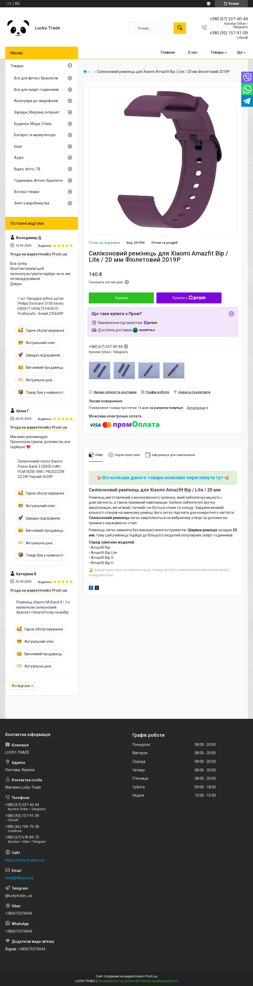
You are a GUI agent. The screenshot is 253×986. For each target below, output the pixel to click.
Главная (168, 52)
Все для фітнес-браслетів (36, 78)
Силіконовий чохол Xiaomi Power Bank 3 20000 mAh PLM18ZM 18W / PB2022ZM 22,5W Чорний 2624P (41, 469)
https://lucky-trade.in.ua (24, 860)
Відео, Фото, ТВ (27, 169)
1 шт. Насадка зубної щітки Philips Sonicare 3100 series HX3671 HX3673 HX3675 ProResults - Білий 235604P (41, 306)
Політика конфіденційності (158, 981)
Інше (18, 146)
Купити (121, 298)
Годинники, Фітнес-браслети (38, 180)
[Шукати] (180, 28)
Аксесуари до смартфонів (36, 101)
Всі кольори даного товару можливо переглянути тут (163, 477)
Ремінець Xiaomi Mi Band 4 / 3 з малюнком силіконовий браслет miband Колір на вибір (43, 607)
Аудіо (19, 157)
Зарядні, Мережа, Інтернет (37, 112)
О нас (193, 52)
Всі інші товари (26, 192)
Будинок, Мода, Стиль (33, 124)
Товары (217, 52)
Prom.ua (151, 976)
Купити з (189, 298)
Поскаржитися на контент (117, 981)
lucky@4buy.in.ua (19, 878)
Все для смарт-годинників (36, 90)
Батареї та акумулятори (34, 135)
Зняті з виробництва (31, 203)
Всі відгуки (21, 686)
